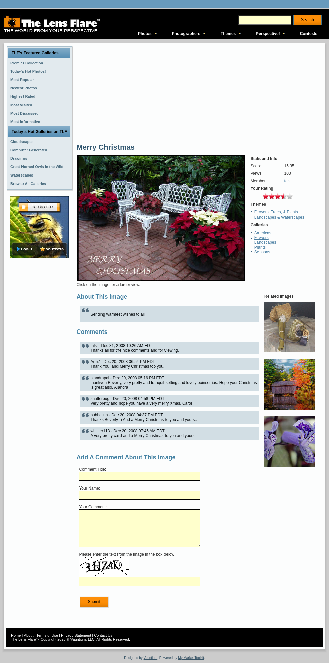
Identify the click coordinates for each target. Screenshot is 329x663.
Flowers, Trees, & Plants (276, 212)
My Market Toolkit (191, 658)
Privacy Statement (76, 635)
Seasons (262, 252)
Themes (228, 33)
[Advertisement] (39, 365)
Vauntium (151, 658)
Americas (262, 233)
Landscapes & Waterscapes (279, 217)
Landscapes (265, 242)
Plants (260, 247)
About (29, 635)
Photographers (186, 33)
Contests (308, 33)
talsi (287, 181)
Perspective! (268, 33)
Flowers (261, 237)
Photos (145, 33)
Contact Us (103, 635)
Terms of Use (47, 635)
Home (16, 635)
